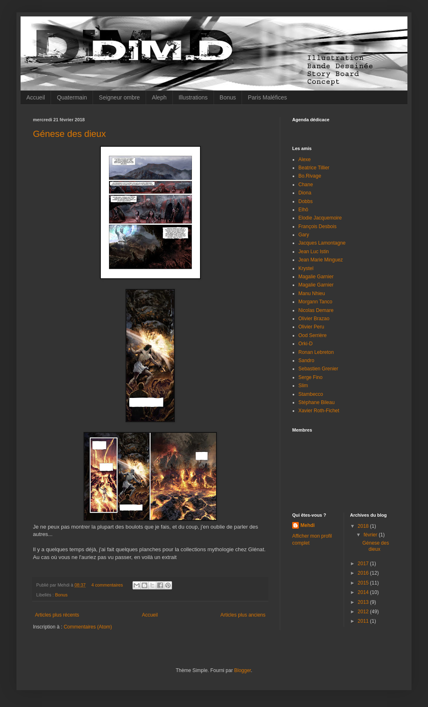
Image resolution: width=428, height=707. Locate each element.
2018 (364, 526)
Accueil (35, 97)
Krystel (306, 268)
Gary (303, 235)
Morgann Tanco (315, 302)
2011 (364, 621)
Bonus (228, 97)
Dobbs (305, 201)
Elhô (303, 210)
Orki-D (305, 344)
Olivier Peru (311, 327)
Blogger (242, 670)
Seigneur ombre (119, 97)
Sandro (306, 360)
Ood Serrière (312, 335)
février (371, 535)
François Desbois (317, 226)
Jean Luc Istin (313, 251)
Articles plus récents (57, 615)
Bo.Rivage (309, 176)
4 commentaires (107, 584)
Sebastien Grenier (318, 369)
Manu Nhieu (311, 293)
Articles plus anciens (243, 615)
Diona (304, 193)
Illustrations (193, 97)
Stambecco (310, 394)
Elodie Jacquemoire (320, 218)
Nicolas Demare (315, 310)
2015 (364, 583)
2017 (364, 563)
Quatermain (72, 97)
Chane (305, 184)
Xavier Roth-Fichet (318, 411)
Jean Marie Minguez (320, 260)
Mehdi (307, 525)
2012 (364, 612)
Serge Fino (310, 377)
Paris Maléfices (267, 97)
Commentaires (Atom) (88, 627)
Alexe (304, 159)
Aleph (159, 97)
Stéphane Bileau (316, 402)
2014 (364, 592)
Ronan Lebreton (316, 352)
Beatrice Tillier (313, 168)
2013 (364, 602)
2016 (364, 573)
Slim (303, 385)
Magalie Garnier (315, 277)
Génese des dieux (69, 134)
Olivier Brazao (313, 318)
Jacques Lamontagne (322, 243)
